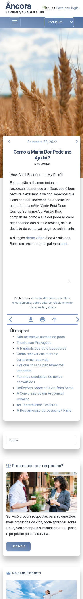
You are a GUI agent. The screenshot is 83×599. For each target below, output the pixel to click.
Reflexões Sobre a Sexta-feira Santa (45, 388)
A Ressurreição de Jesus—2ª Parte (44, 410)
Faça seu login (67, 8)
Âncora (18, 6)
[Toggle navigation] (15, 22)
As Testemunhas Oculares (37, 405)
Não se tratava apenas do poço (41, 337)
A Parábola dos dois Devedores (41, 348)
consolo (36, 298)
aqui (64, 244)
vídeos (52, 307)
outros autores (42, 302)
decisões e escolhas (56, 298)
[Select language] (59, 22)
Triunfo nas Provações (34, 343)
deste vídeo (35, 238)
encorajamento (21, 302)
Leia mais (18, 546)
